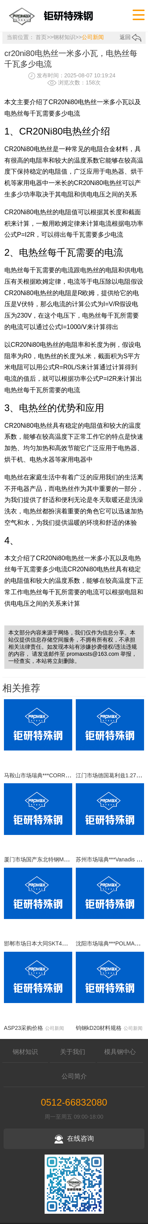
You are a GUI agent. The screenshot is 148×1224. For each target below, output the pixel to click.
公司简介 (74, 1076)
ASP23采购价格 (23, 1028)
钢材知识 (64, 37)
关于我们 (72, 1051)
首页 (41, 37)
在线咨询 (74, 1138)
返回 (131, 37)
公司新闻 (93, 37)
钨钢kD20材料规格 (99, 1028)
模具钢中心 (120, 1051)
